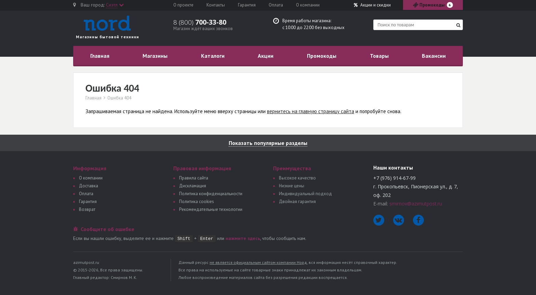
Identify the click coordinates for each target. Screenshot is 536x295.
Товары (379, 55)
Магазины (155, 55)
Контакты (215, 5)
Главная (99, 55)
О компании (308, 5)
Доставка (88, 186)
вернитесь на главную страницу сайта (310, 111)
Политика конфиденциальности (210, 194)
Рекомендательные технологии (210, 209)
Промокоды (321, 55)
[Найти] (458, 25)
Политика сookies (196, 201)
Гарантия (247, 5)
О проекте (183, 5)
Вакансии (434, 55)
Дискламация (192, 186)
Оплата (276, 5)
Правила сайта (193, 178)
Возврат (87, 209)
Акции (372, 5)
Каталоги (213, 55)
